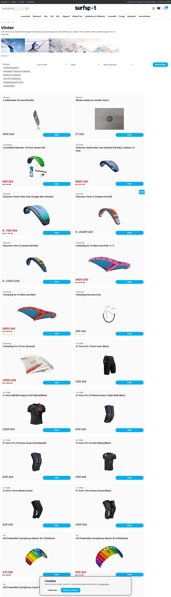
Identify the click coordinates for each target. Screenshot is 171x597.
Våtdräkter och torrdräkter (99, 531)
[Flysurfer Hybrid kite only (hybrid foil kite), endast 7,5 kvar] (149, 129)
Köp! (161, 136)
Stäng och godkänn (70, 590)
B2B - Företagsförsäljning (13, 534)
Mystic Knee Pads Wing (16, 444)
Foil (51, 16)
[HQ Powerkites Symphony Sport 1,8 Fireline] (21, 373)
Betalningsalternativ (11, 521)
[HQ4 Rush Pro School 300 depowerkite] (64, 422)
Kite (45, 16)
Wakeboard (92, 524)
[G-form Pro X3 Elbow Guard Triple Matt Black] (64, 277)
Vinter (13, 22)
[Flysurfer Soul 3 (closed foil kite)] (107, 178)
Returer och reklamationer (14, 531)
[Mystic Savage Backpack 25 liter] (107, 474)
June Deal (25, 16)
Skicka (164, 526)
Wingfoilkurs (7, 551)
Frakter (5, 524)
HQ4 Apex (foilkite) (56, 344)
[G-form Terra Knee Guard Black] (64, 325)
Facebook (133, 553)
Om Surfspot (7, 514)
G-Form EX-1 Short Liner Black (147, 198)
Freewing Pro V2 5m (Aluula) (104, 198)
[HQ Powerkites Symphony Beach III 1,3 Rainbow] (107, 324)
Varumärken (144, 16)
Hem (2, 22)
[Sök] (15, 8)
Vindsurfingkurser (10, 548)
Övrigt (122, 16)
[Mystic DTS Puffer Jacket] (149, 422)
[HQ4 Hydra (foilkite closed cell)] (149, 373)
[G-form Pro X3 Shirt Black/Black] (149, 277)
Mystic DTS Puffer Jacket (144, 393)
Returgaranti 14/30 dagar (146, 2)
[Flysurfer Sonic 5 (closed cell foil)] (64, 178)
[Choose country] (153, 8)
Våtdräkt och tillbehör (95, 16)
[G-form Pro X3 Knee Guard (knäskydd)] (107, 277)
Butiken (14, 2)
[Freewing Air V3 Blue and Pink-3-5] (150, 176)
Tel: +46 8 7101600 (52, 572)
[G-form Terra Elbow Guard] (21, 325)
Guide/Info (30, 2)
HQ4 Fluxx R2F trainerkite (102, 344)
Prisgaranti (131, 2)
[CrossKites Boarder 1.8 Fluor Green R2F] (107, 129)
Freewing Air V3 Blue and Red (19, 198)
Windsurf (37, 16)
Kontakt (21, 2)
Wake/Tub (77, 16)
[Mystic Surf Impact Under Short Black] (149, 474)
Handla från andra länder (14, 527)
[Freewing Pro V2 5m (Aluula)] (107, 227)
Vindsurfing (92, 514)
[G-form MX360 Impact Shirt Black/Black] (21, 277)
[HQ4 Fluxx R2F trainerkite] (107, 373)
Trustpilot (133, 565)
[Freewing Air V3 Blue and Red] (21, 225)
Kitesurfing (91, 517)
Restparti (131, 16)
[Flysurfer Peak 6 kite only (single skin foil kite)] (21, 178)
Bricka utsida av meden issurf (62, 100)
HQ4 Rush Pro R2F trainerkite (19, 393)
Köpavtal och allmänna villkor (15, 517)
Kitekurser (6, 544)
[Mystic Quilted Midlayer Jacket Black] (64, 473)
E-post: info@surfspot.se (55, 575)
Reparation (7, 541)
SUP (57, 16)
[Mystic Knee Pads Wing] (21, 474)
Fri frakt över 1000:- (164, 2)
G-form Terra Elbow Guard (18, 295)
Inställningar (52, 590)
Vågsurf (66, 16)
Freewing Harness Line (58, 198)
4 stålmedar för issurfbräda (18, 100)
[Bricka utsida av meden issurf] (64, 130)
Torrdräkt (112, 16)
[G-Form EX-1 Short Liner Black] (149, 227)
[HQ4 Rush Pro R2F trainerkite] (21, 421)
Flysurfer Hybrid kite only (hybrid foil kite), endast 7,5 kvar (146, 103)
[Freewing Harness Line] (64, 227)
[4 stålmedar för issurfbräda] (21, 130)
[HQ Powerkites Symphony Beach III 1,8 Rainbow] (149, 324)
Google (132, 542)
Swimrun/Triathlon (95, 534)
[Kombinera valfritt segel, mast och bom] (107, 423)
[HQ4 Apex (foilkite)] (64, 373)
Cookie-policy (103, 584)
